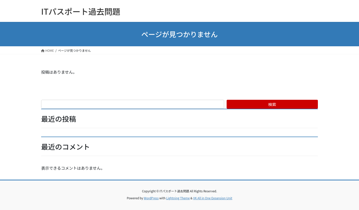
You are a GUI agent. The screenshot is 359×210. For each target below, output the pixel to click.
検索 (272, 104)
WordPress (151, 198)
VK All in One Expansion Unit (212, 198)
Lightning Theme (178, 198)
